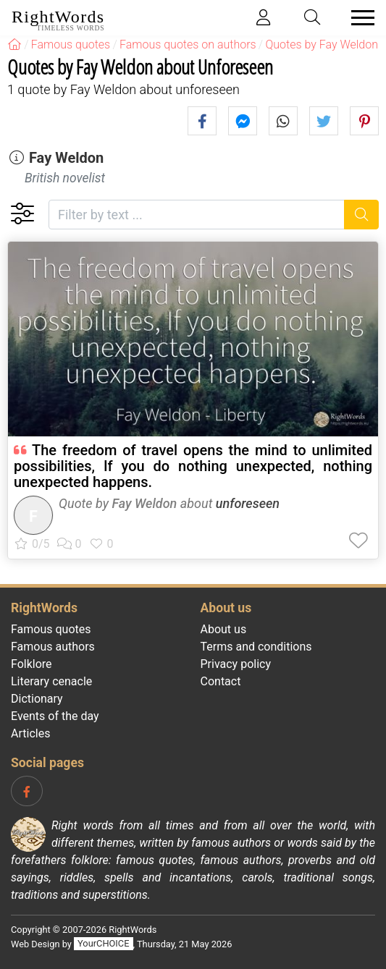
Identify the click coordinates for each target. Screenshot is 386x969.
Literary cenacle (51, 681)
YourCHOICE (103, 944)
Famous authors (53, 646)
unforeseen (248, 503)
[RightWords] (14, 44)
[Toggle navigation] (358, 17)
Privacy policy (236, 664)
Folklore (31, 664)
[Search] (361, 214)
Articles (30, 733)
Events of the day (55, 716)
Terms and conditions (256, 646)
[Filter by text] (197, 214)
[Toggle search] (313, 18)
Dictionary (37, 699)
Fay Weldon (66, 157)
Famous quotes (51, 629)
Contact (221, 681)
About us (224, 629)
